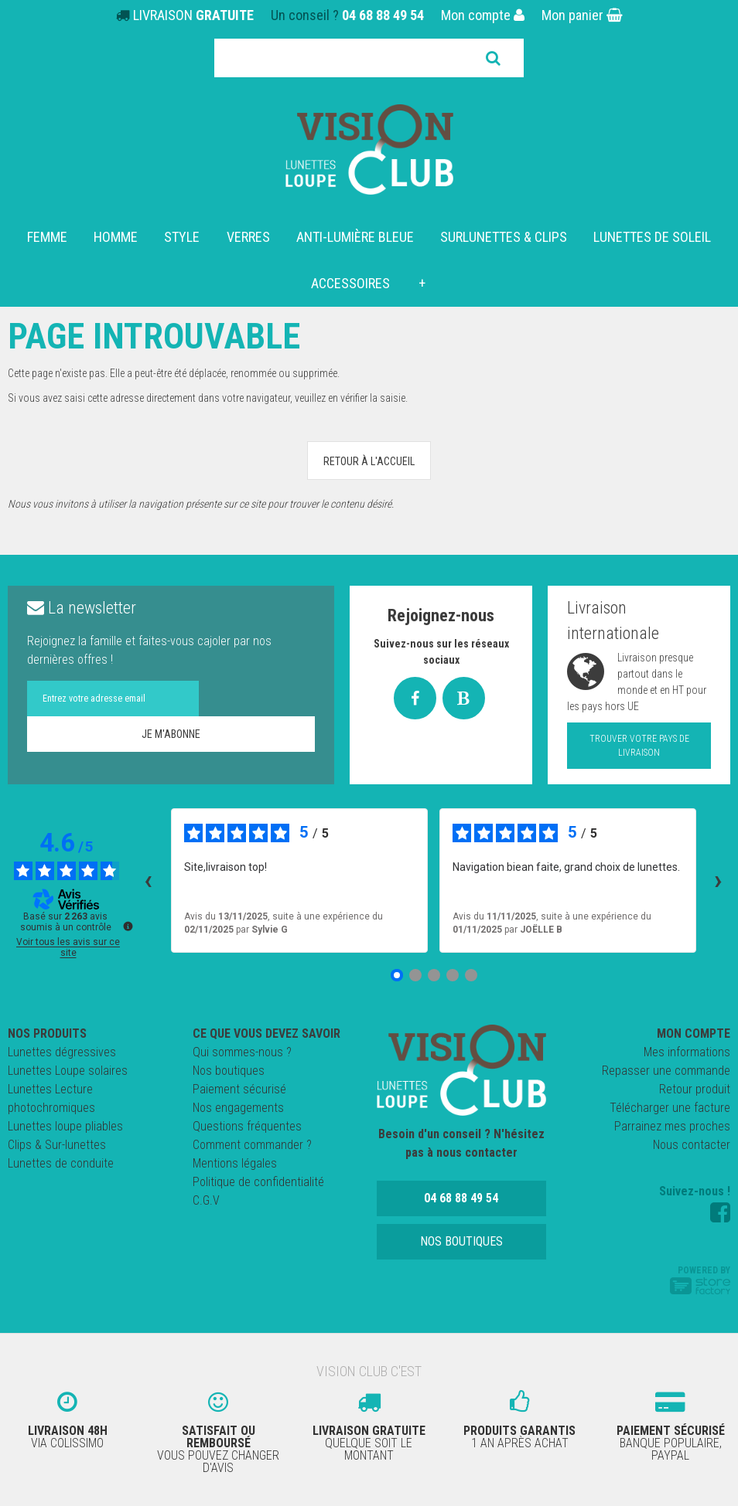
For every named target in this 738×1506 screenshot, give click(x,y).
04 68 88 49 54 (383, 15)
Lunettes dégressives (62, 1052)
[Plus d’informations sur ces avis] (127, 925)
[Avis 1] (397, 975)
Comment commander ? (252, 1144)
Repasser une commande (666, 1070)
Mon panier (582, 15)
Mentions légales (235, 1163)
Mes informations (687, 1052)
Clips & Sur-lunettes (57, 1144)
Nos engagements (238, 1107)
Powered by (700, 1279)
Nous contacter (691, 1144)
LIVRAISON (193, 15)
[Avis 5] (471, 975)
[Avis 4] (452, 975)
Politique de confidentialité (258, 1182)
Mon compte (482, 15)
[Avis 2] (415, 975)
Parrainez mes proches (672, 1126)
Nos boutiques (229, 1070)
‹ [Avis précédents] (148, 880)
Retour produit (694, 1089)
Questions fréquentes (247, 1126)
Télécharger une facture (670, 1107)
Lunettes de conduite (61, 1163)
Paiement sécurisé (239, 1089)
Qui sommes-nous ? (242, 1052)
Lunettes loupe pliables (65, 1126)
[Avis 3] (434, 975)
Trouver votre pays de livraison (639, 745)
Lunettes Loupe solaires (68, 1070)
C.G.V (206, 1200)
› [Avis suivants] (718, 880)
